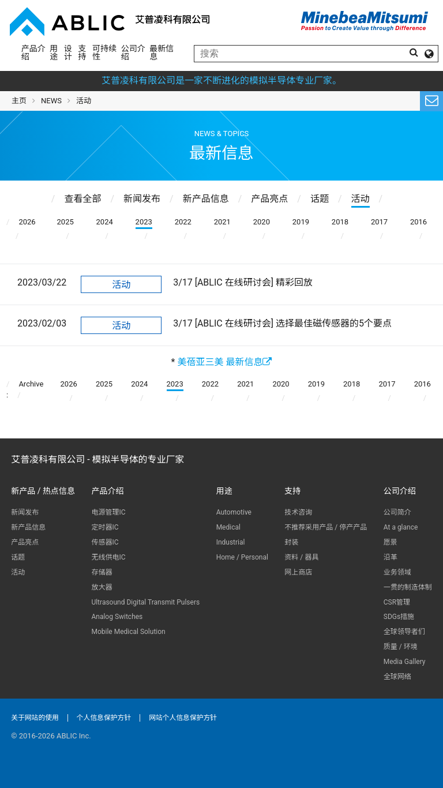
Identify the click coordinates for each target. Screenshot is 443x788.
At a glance (401, 527)
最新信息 (161, 52)
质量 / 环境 (401, 647)
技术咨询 (298, 512)
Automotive (233, 512)
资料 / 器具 (301, 557)
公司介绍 (133, 52)
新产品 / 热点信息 (43, 491)
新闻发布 (25, 512)
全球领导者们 (404, 632)
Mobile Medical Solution (128, 632)
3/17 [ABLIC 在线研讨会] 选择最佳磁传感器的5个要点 (282, 323)
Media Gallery (405, 662)
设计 (68, 52)
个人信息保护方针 (104, 718)
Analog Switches (116, 617)
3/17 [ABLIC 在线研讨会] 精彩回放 (243, 282)
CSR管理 (397, 602)
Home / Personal (242, 557)
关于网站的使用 (35, 718)
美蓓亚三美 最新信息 (224, 362)
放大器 (101, 587)
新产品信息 (28, 527)
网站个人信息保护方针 (183, 718)
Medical (228, 527)
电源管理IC (108, 512)
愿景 (390, 542)
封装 (291, 542)
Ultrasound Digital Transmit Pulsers (145, 602)
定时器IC (104, 527)
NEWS (51, 100)
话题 (18, 557)
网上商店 (298, 572)
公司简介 (397, 512)
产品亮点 (25, 542)
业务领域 (397, 572)
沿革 (390, 557)
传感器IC (104, 542)
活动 (121, 284)
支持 (82, 52)
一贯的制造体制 (408, 587)
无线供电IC (108, 557)
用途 (54, 52)
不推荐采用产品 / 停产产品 (325, 527)
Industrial (230, 542)
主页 (19, 100)
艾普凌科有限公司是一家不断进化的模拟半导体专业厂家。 (221, 80)
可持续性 (104, 52)
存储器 (101, 572)
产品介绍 (33, 52)
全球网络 (397, 677)
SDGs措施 (399, 617)
